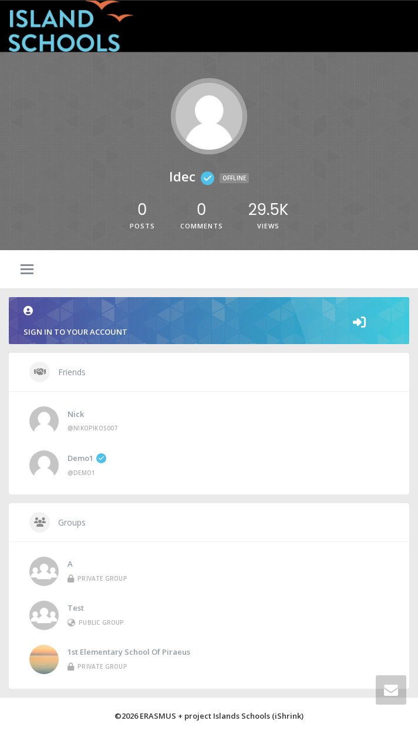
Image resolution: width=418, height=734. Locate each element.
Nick (76, 414)
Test (76, 607)
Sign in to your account (209, 321)
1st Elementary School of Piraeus (129, 652)
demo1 (87, 458)
